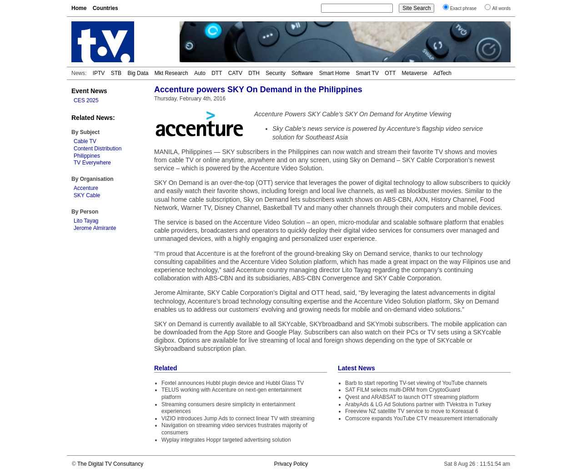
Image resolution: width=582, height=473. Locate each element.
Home (78, 8)
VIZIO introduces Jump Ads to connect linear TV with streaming (238, 418)
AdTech (442, 73)
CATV (235, 73)
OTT (390, 73)
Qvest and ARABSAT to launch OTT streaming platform (412, 397)
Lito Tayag (86, 221)
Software (302, 73)
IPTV (99, 73)
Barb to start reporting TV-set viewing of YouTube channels (416, 383)
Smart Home (334, 73)
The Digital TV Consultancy (110, 464)
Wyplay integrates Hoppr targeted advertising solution (226, 440)
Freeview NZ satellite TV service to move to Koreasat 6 (411, 411)
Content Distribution (97, 148)
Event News (89, 91)
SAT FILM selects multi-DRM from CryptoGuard (402, 390)
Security (275, 73)
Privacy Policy (291, 464)
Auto (200, 73)
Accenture (86, 188)
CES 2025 (86, 100)
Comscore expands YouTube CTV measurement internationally (421, 418)
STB (116, 73)
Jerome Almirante (95, 228)
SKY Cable (87, 195)
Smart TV (367, 73)
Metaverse (414, 73)
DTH (254, 73)
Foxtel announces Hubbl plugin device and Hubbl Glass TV (232, 383)
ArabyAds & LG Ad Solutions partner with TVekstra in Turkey (418, 404)
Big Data (137, 73)
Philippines (87, 156)
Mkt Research (171, 73)
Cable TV (85, 141)
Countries (105, 8)
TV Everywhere (92, 162)
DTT (216, 73)
